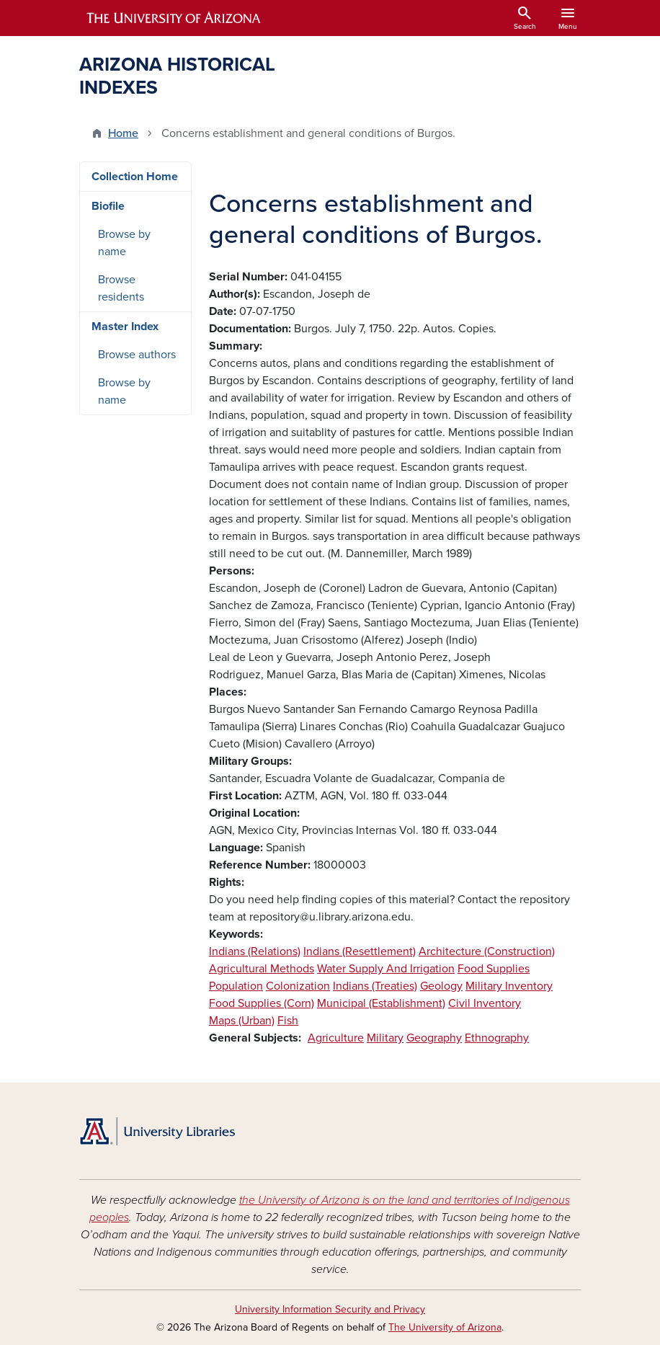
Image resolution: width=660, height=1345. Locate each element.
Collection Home (135, 176)
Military (385, 1038)
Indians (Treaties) (375, 986)
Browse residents (121, 288)
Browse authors (137, 354)
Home (123, 133)
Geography (434, 1038)
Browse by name (124, 243)
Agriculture (336, 1038)
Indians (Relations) (254, 951)
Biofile (108, 206)
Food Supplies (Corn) (261, 1003)
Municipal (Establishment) (381, 1003)
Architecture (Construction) (487, 951)
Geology (441, 986)
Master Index (125, 326)
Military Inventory (509, 986)
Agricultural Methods (261, 969)
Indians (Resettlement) (359, 951)
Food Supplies (494, 969)
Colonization (298, 986)
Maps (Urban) (242, 1020)
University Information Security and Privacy (330, 1309)
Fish (287, 1020)
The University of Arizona (444, 1327)
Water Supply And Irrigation (386, 969)
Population (236, 986)
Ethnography (497, 1038)
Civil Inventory (484, 1003)
